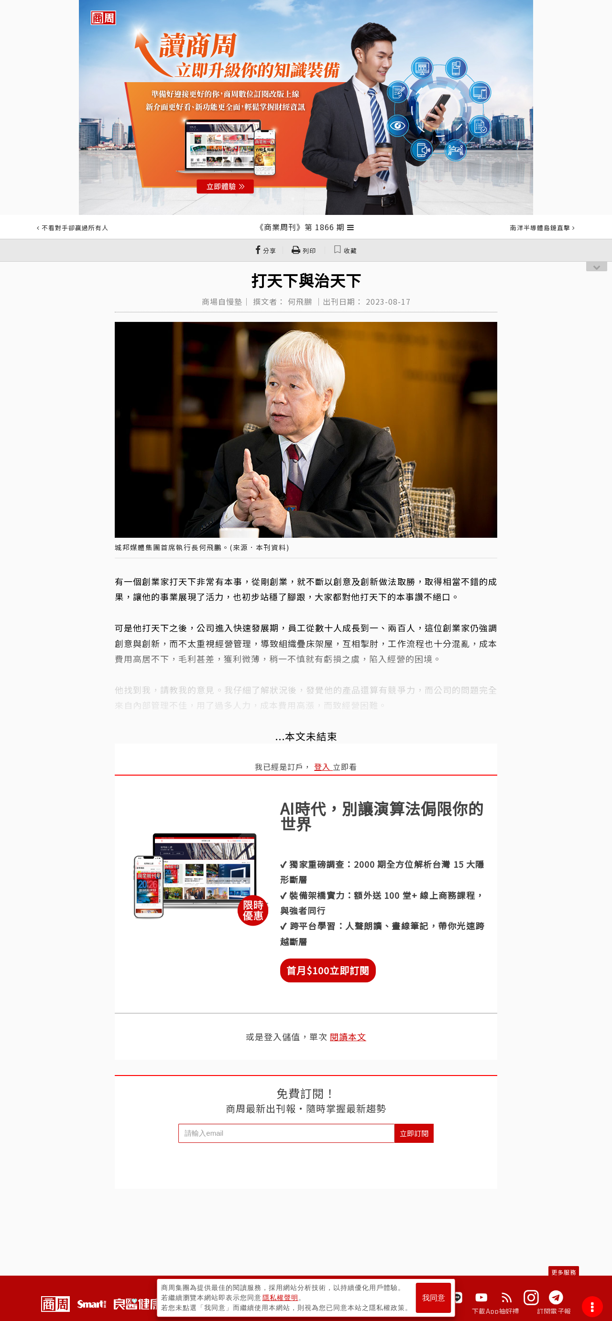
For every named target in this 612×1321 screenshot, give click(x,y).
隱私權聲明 (280, 1297)
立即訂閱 (414, 1133)
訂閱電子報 (554, 1311)
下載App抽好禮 (495, 1311)
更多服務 (563, 1272)
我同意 (433, 1298)
